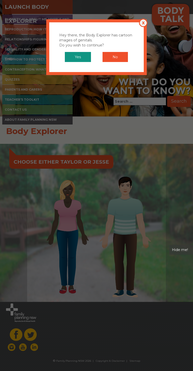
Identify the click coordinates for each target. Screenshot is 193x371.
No (115, 57)
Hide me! (180, 250)
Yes (78, 57)
